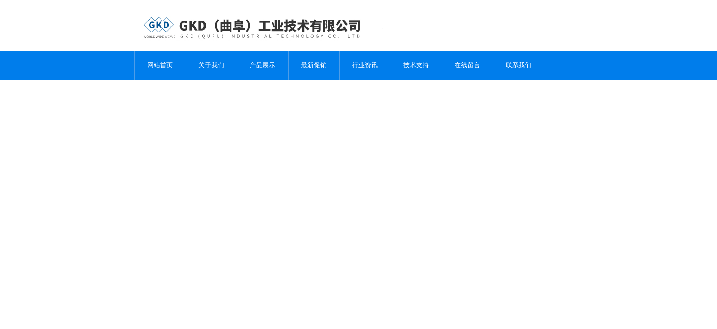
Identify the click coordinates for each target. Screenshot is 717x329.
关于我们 (211, 65)
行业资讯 (365, 65)
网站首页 (160, 65)
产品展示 (262, 65)
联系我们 (518, 65)
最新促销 (313, 65)
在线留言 (467, 65)
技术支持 (416, 65)
